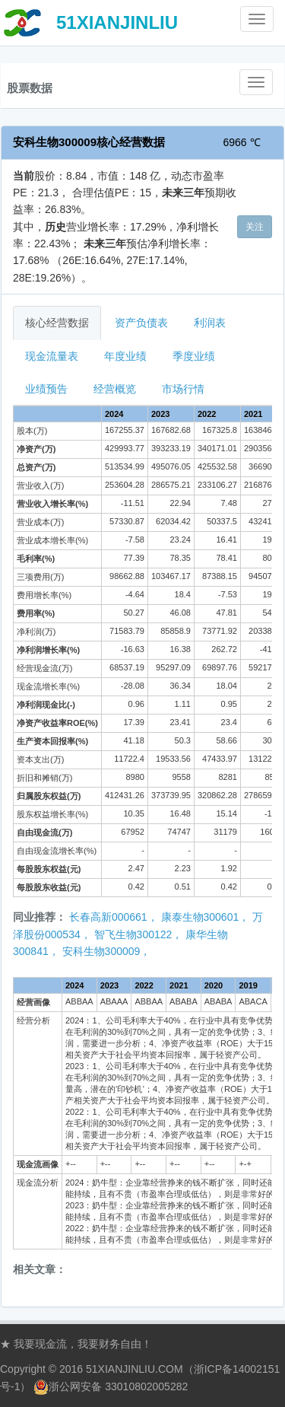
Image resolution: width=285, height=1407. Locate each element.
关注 (254, 226)
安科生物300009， (106, 951)
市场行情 (183, 389)
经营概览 (114, 389)
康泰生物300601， (205, 917)
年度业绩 (125, 356)
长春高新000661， (113, 917)
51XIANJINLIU (117, 22)
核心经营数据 (57, 323)
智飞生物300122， (138, 934)
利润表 (210, 323)
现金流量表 (51, 356)
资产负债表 (141, 323)
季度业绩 (194, 356)
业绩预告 (46, 389)
